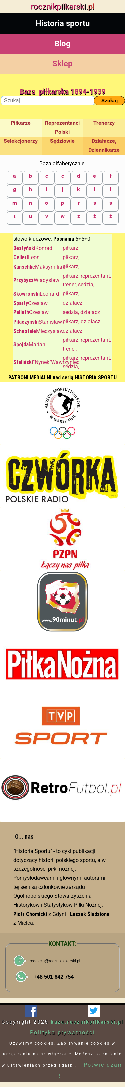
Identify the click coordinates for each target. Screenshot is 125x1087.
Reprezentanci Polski (62, 127)
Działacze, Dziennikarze (104, 145)
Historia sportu (63, 23)
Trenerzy (104, 123)
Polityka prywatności (62, 1032)
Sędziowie (62, 141)
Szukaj (109, 100)
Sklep (62, 63)
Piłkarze (21, 123)
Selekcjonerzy (21, 141)
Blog (62, 43)
